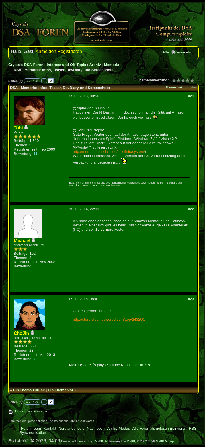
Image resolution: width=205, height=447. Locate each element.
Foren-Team (31, 428)
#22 (191, 209)
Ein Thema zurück (29, 390)
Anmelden (46, 51)
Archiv (95, 65)
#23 (191, 299)
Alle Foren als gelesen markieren (159, 428)
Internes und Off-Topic (66, 65)
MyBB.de (101, 441)
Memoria (111, 65)
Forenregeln (181, 52)
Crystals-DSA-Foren (26, 65)
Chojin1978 (142, 365)
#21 (191, 96)
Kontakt (50, 428)
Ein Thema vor (60, 390)
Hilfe (165, 52)
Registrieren (70, 51)
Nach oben (96, 428)
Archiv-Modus (118, 428)
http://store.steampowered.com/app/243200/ (109, 319)
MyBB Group (165, 441)
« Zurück (32, 81)
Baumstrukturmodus (181, 87)
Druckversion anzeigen (31, 411)
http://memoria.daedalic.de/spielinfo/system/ (109, 151)
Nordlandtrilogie (71, 428)
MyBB (131, 441)
